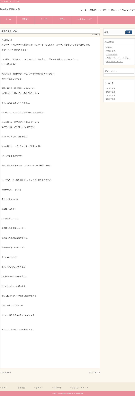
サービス (103, 10)
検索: (106, 32)
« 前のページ (5, 372)
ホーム (83, 10)
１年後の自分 (111, 54)
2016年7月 (110, 99)
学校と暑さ (110, 51)
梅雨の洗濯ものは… (114, 62)
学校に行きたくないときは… (118, 58)
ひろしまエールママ (127, 10)
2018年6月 (110, 95)
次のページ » (94, 372)
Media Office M (10, 9)
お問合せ (113, 10)
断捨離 (109, 47)
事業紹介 (93, 10)
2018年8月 (110, 92)
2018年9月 (110, 88)
